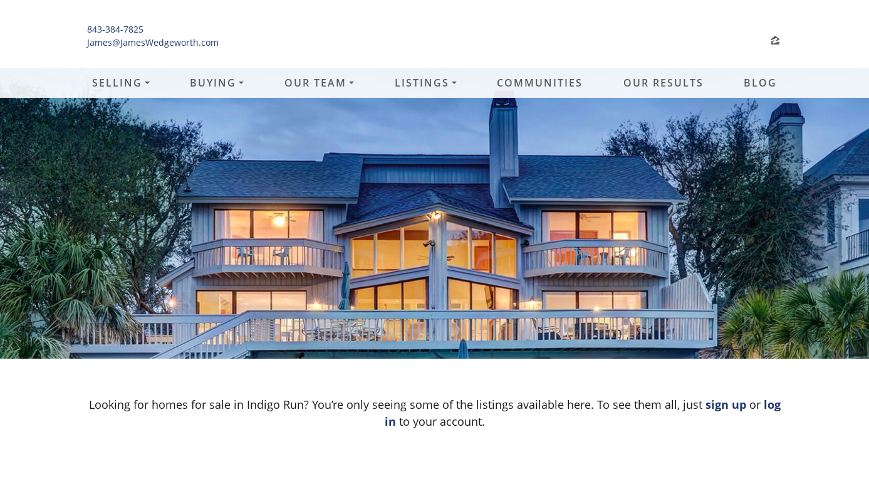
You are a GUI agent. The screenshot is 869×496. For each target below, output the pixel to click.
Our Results (663, 83)
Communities (540, 83)
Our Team (315, 83)
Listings (422, 83)
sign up (725, 404)
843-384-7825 (115, 29)
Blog (760, 83)
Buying (213, 83)
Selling (117, 83)
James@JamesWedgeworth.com (153, 42)
